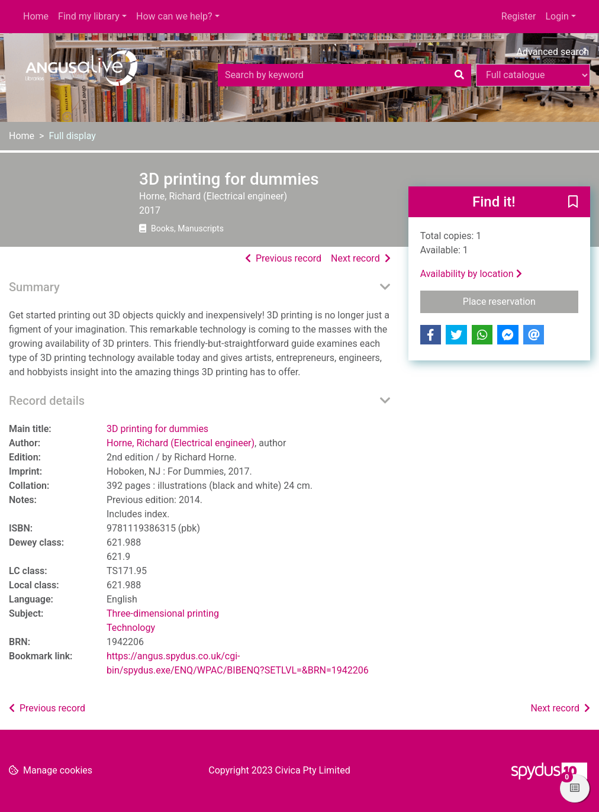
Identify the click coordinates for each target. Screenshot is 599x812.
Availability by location (471, 273)
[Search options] (533, 75)
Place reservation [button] (520, 300)
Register (518, 16)
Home (36, 16)
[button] (573, 202)
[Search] (459, 75)
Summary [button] (34, 287)
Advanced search (553, 51)
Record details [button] (47, 401)
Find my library (89, 16)
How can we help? (174, 16)
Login (556, 16)
